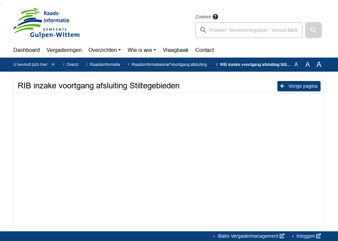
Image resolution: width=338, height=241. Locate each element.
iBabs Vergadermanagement (250, 236)
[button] (313, 30)
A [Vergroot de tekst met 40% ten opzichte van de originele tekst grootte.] (319, 65)
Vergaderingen (64, 50)
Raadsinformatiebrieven (112, 64)
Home (57, 64)
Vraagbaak (176, 50)
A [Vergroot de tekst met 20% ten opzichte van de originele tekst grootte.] (308, 64)
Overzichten (102, 50)
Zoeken (203, 16)
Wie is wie (140, 50)
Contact (204, 50)
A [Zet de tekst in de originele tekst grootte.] (296, 64)
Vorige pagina (299, 86)
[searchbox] (249, 30)
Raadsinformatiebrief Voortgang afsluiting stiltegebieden (183, 64)
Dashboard (26, 50)
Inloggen (308, 236)
